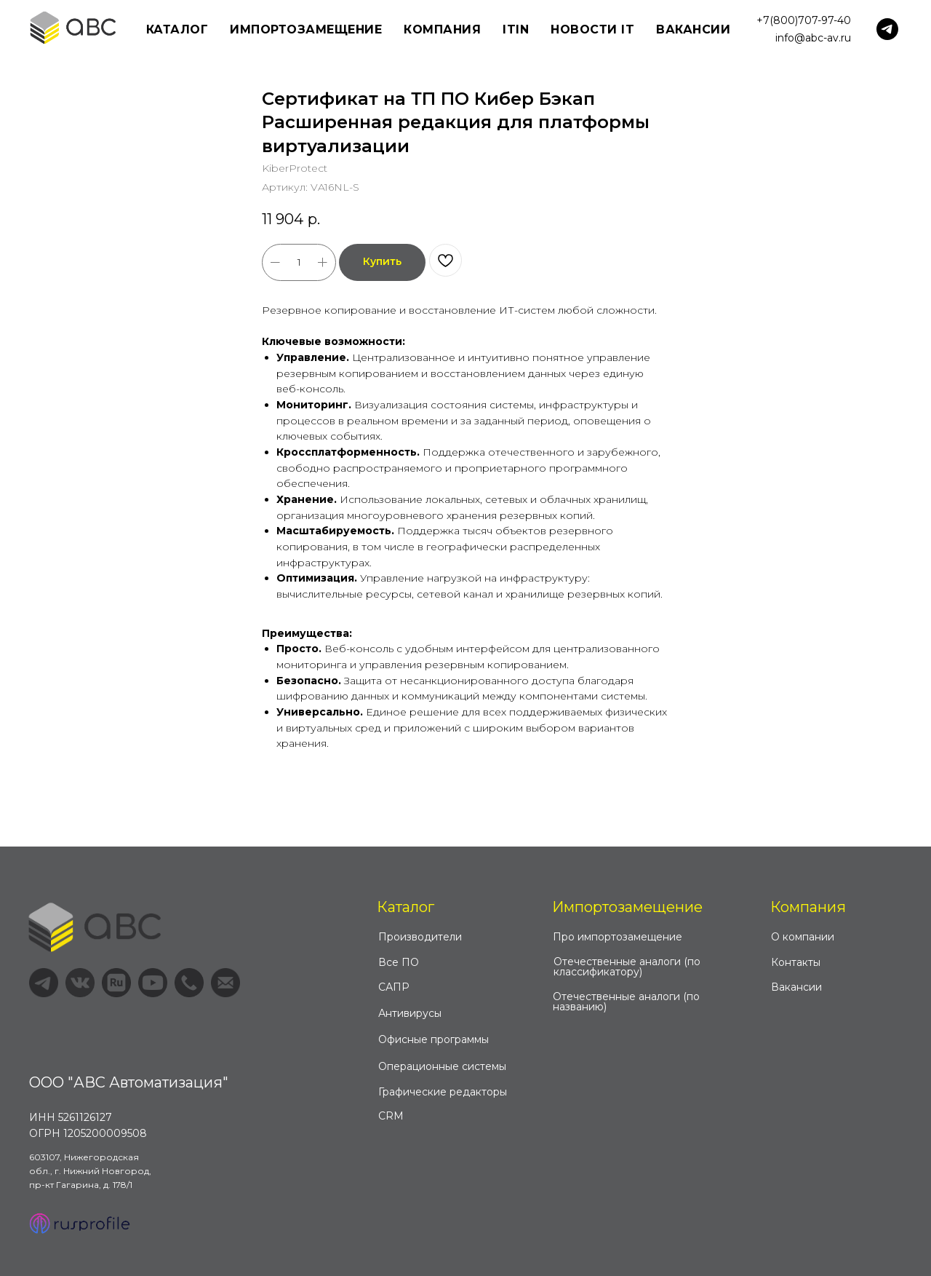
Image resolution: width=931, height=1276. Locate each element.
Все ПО (398, 962)
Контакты (795, 962)
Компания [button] (442, 29)
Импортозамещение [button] (306, 29)
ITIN (516, 29)
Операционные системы (442, 1066)
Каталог (405, 907)
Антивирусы (409, 1013)
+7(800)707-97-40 (803, 20)
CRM (391, 1115)
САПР (393, 987)
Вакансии (693, 29)
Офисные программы (433, 1039)
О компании (802, 936)
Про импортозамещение (617, 936)
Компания (808, 907)
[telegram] (887, 29)
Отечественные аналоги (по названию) (626, 1001)
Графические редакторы (442, 1091)
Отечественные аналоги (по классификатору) (627, 966)
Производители (420, 936)
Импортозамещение (627, 907)
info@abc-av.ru (813, 37)
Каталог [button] (177, 29)
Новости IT (592, 29)
